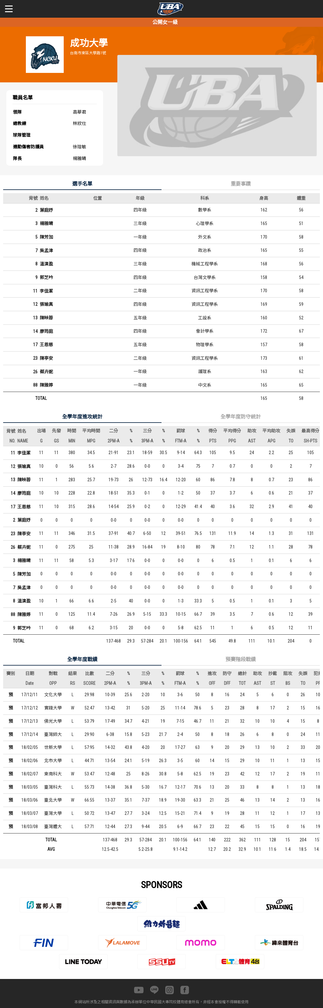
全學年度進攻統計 (82, 417)
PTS (212, 440)
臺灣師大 (53, 734)
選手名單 (82, 184)
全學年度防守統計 (240, 417)
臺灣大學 (53, 813)
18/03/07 (29, 813)
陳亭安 (46, 358)
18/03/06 (29, 800)
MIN (71, 440)
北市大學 (53, 760)
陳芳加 (46, 237)
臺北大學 (53, 800)
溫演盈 (46, 263)
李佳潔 (46, 291)
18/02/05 (29, 747)
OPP (53, 683)
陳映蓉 (46, 317)
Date (30, 683)
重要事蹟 (241, 184)
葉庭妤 (46, 210)
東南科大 (53, 773)
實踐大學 (53, 707)
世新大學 (53, 747)
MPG (91, 440)
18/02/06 (29, 760)
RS (72, 683)
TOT (242, 683)
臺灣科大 (53, 787)
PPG (232, 440)
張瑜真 (46, 304)
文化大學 (53, 694)
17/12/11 (29, 694)
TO (291, 440)
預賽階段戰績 (241, 659)
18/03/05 (29, 787)
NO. (12, 440)
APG (271, 440)
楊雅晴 (46, 223)
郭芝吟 (46, 277)
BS (287, 683)
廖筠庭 (46, 331)
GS (56, 440)
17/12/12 (29, 707)
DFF (227, 683)
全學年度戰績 (82, 659)
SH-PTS (310, 440)
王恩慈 (46, 344)
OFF (212, 683)
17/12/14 (29, 734)
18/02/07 (29, 773)
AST (251, 440)
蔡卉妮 (46, 371)
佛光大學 (53, 721)
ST (272, 683)
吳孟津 (46, 250)
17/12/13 (29, 721)
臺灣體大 (53, 826)
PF (318, 683)
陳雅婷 (46, 385)
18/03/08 (29, 826)
